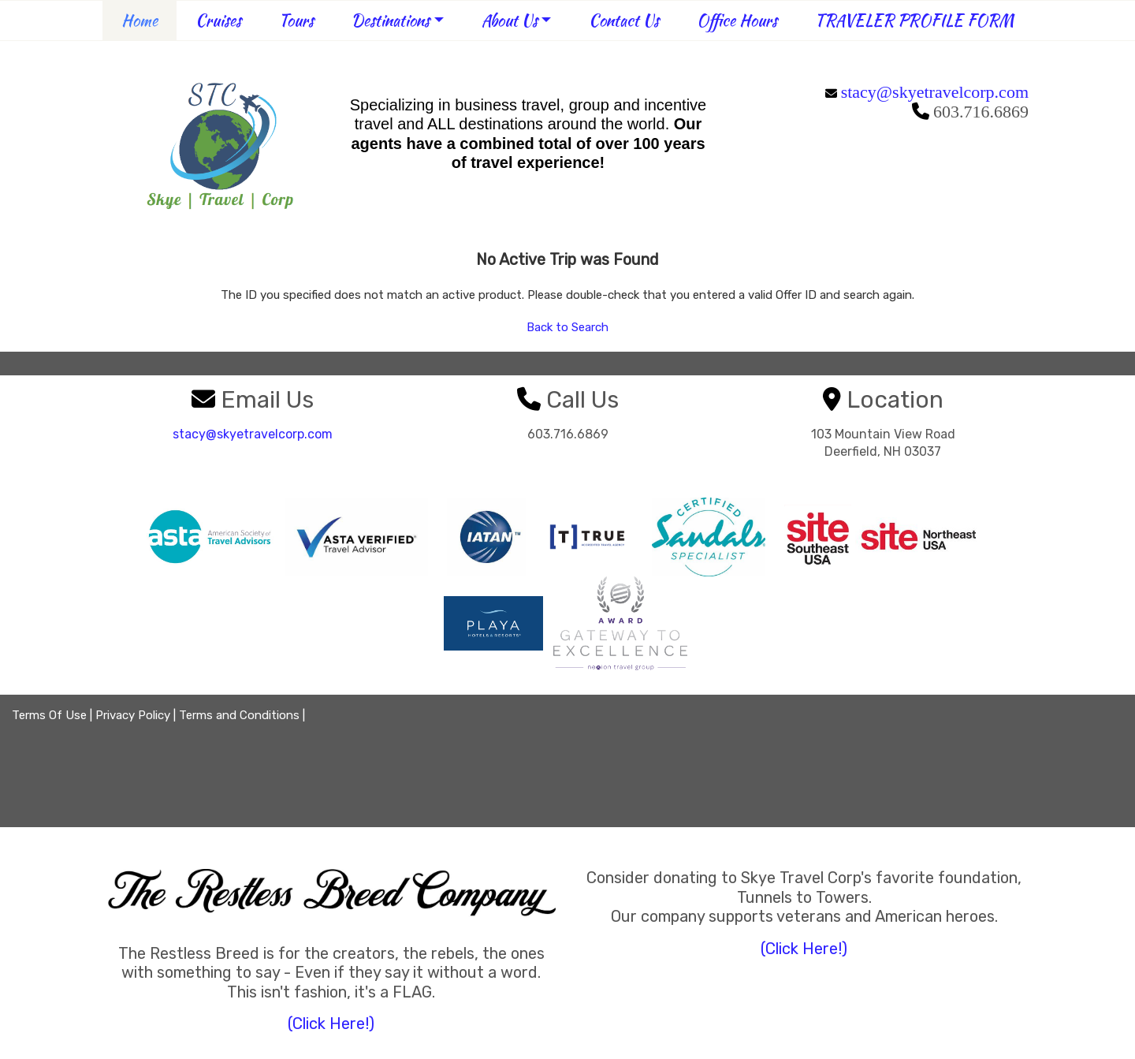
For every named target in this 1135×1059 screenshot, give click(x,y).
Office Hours (737, 20)
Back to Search (567, 327)
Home (139, 20)
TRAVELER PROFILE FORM (914, 20)
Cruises (218, 20)
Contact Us (624, 20)
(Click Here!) (331, 1023)
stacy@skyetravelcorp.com (935, 92)
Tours (296, 20)
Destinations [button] (391, 20)
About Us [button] (510, 20)
